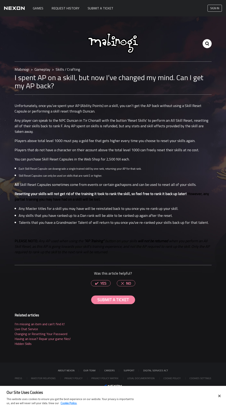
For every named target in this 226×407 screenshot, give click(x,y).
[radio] (101, 283)
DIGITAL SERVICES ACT (155, 370)
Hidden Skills (23, 343)
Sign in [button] (214, 8)
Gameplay (42, 69)
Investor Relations (43, 378)
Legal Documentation (141, 378)
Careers (109, 370)
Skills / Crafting (68, 69)
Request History (65, 8)
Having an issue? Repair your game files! (43, 338)
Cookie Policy (172, 378)
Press (19, 378)
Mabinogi (22, 69)
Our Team (89, 370)
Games (38, 8)
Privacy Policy (73, 378)
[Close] (219, 398)
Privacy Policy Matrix (105, 378)
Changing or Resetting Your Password (41, 333)
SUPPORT (129, 370)
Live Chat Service (26, 328)
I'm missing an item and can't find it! (40, 324)
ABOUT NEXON (66, 370)
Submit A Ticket (100, 8)
